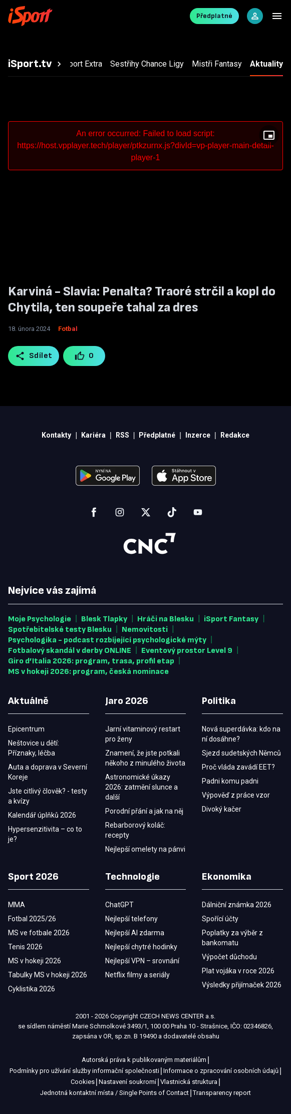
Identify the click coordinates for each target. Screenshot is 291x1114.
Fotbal (68, 328)
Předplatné (214, 16)
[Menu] (277, 16)
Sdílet (34, 356)
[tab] (36, 64)
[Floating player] (269, 135)
